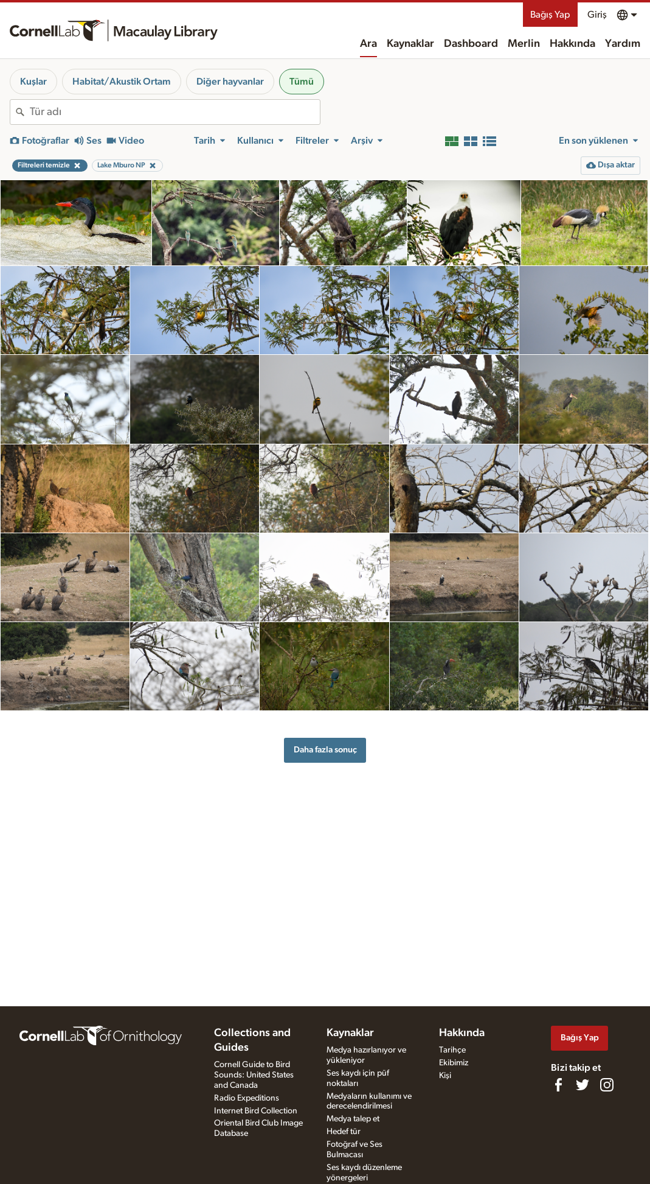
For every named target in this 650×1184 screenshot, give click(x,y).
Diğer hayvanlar (230, 81)
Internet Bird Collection (255, 1111)
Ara (368, 43)
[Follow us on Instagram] (607, 1084)
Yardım (622, 43)
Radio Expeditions (246, 1098)
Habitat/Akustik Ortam (121, 81)
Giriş (597, 14)
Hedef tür (344, 1131)
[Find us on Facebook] (558, 1084)
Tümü (301, 81)
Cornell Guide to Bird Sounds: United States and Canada (254, 1075)
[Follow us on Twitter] (582, 1084)
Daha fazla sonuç (325, 749)
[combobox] (175, 112)
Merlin (524, 43)
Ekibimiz (453, 1063)
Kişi (445, 1075)
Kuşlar (33, 81)
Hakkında (572, 43)
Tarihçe (452, 1050)
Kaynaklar (410, 43)
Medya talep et (353, 1119)
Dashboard (471, 43)
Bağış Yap (550, 14)
